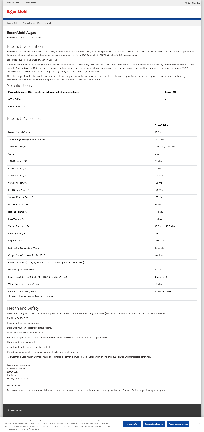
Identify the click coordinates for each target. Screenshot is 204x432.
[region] (102, 424)
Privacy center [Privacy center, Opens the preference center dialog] (132, 424)
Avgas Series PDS (31, 22)
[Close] (199, 424)
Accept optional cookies (178, 424)
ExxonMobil (12, 22)
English (48, 22)
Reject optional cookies (154, 424)
